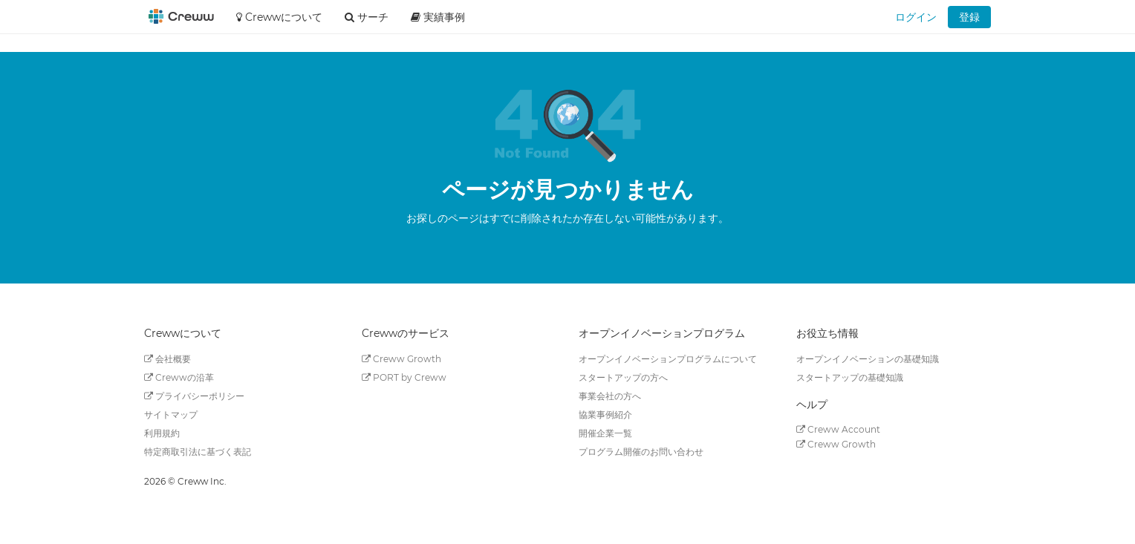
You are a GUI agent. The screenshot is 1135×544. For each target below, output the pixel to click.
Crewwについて (279, 17)
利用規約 (162, 433)
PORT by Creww (404, 377)
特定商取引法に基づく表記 (197, 451)
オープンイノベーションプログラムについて (668, 358)
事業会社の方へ (610, 396)
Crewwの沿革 (179, 377)
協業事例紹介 (605, 414)
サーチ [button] (366, 17)
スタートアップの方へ (623, 377)
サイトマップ (171, 414)
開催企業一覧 (605, 433)
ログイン (916, 17)
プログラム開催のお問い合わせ (641, 451)
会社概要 (167, 358)
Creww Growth (401, 358)
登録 (969, 17)
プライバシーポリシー (194, 396)
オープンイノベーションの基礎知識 (867, 358)
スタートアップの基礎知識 (849, 377)
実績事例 (438, 17)
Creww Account (838, 429)
